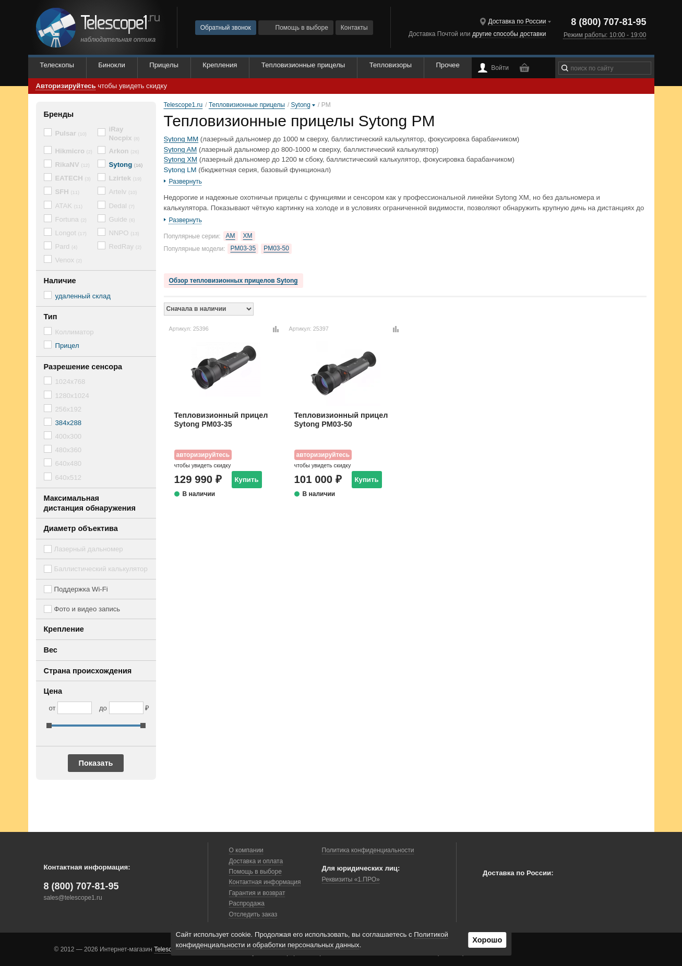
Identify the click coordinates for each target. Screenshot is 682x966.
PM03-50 (276, 248)
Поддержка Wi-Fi (81, 589)
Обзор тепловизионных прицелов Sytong (233, 280)
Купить (247, 480)
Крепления (219, 65)
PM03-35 (243, 248)
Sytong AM (180, 149)
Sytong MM (181, 139)
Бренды (59, 114)
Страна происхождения (88, 671)
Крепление (64, 629)
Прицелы (163, 65)
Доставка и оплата (256, 861)
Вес (50, 650)
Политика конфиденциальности (368, 850)
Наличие (60, 280)
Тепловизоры (390, 65)
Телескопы (57, 65)
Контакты (354, 27)
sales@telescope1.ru (73, 897)
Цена (53, 691)
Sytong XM (181, 159)
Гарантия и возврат (257, 893)
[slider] (49, 725)
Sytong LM (180, 170)
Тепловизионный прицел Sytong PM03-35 (221, 419)
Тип (50, 316)
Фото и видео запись (87, 609)
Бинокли (111, 65)
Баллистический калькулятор (101, 569)
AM (230, 235)
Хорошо (487, 940)
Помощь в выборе (296, 27)
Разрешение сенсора (83, 367)
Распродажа (247, 903)
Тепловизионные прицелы (303, 65)
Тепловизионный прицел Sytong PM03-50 (341, 419)
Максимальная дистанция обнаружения (90, 503)
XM (248, 235)
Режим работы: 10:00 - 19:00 (605, 35)
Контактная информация (265, 882)
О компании (246, 850)
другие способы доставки (509, 34)
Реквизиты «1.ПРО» (351, 879)
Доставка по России (517, 21)
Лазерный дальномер (88, 549)
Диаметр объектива (81, 528)
